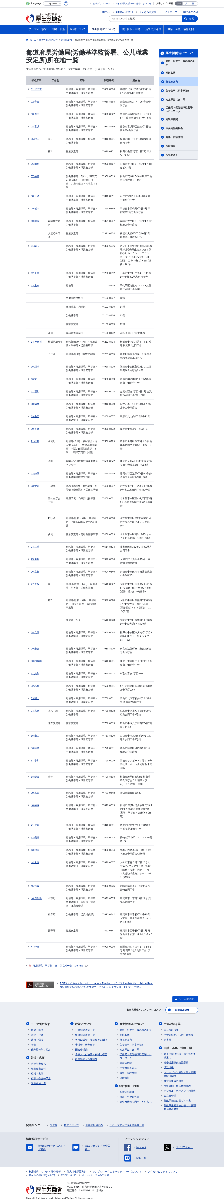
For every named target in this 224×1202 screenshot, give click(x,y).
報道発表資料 (38, 1068)
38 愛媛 (35, 776)
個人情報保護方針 (76, 1170)
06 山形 (35, 163)
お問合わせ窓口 (124, 12)
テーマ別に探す (41, 1023)
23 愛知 (35, 486)
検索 (192, 18)
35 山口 (35, 735)
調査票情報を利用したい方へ (136, 1101)
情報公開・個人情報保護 (177, 1085)
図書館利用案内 (94, 1124)
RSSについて (68, 1174)
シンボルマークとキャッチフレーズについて (117, 1170)
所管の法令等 (172, 1023)
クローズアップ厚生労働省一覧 (127, 1124)
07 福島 (35, 176)
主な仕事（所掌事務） (178, 90)
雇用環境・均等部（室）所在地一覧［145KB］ (58, 965)
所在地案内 (172, 81)
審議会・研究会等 (85, 1044)
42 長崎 (35, 837)
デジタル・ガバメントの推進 (180, 1090)
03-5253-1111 (86, 1189)
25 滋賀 (35, 559)
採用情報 (170, 146)
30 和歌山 (36, 661)
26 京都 (35, 571)
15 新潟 (35, 366)
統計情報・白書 (129, 1085)
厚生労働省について (179, 53)
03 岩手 (35, 114)
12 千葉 (35, 273)
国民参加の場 (190, 12)
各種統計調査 (127, 1091)
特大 (194, 3)
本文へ (106, 12)
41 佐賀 (35, 825)
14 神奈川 (36, 341)
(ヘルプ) (147, 3)
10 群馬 (35, 221)
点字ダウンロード (101, 3)
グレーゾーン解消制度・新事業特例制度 (180, 1073)
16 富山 (35, 379)
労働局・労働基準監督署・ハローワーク (180, 109)
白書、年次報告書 (129, 1096)
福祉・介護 (37, 1034)
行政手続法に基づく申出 (177, 1099)
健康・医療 (37, 1029)
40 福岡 (35, 805)
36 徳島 (35, 748)
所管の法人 (172, 155)
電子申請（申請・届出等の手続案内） (180, 1055)
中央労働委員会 (174, 128)
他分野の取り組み (41, 1049)
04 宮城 (35, 126)
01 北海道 (36, 89)
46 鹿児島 (36, 898)
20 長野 (35, 428)
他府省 (53, 1124)
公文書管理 (170, 1095)
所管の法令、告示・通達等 (178, 1034)
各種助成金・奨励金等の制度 (91, 1039)
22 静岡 (35, 473)
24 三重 (35, 546)
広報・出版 (37, 1072)
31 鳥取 (35, 673)
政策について (83, 1023)
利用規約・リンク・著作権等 (45, 1170)
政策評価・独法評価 (86, 1058)
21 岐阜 (35, 441)
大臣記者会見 (38, 1063)
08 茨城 (35, 196)
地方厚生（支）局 (175, 99)
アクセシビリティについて (162, 1170)
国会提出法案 (171, 1029)
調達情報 (169, 1066)
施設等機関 (172, 119)
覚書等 (167, 1039)
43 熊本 (35, 850)
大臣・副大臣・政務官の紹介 (180, 63)
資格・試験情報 (174, 137)
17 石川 (35, 391)
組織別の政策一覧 (85, 1034)
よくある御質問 (147, 12)
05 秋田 (35, 139)
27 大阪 (35, 584)
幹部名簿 (170, 72)
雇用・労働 (37, 1039)
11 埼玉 (35, 245)
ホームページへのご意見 (95, 1174)
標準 (179, 3)
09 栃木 (35, 208)
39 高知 (35, 792)
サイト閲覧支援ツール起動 (128, 3)
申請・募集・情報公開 (178, 1047)
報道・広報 (38, 1057)
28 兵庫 (35, 632)
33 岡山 (35, 698)
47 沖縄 (35, 946)
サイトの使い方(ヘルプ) (42, 1174)
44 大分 (35, 862)
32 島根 (35, 686)
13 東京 (35, 285)
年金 (33, 1044)
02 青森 (35, 101)
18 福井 (35, 404)
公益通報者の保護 (173, 1080)
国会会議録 (81, 1049)
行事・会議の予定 (41, 1077)
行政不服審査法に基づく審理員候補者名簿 (180, 1106)
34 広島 (35, 710)
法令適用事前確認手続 (176, 1061)
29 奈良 (35, 648)
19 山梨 (35, 416)
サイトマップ (169, 12)
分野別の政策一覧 (85, 1029)
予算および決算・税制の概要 (91, 1054)
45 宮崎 (35, 885)
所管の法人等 (71, 1124)
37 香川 (35, 760)
